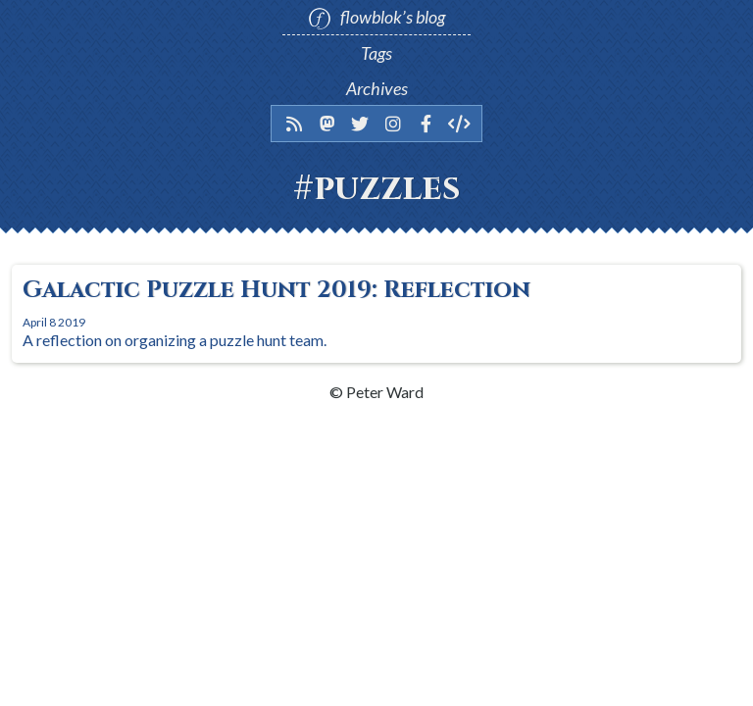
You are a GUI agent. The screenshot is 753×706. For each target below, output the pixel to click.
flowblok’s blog (376, 18)
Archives (377, 88)
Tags (376, 53)
